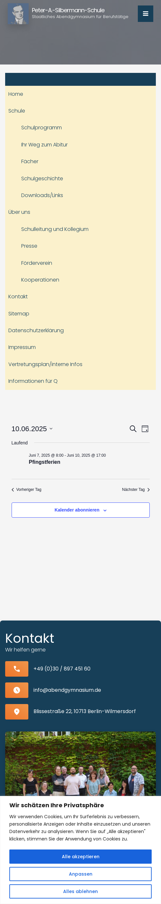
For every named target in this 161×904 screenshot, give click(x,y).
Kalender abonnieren (76, 509)
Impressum (22, 347)
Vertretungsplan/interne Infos (45, 364)
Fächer (29, 161)
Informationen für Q (33, 381)
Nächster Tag (135, 489)
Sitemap (18, 313)
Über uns (19, 212)
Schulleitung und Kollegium (55, 229)
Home (15, 94)
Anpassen (80, 874)
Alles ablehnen (80, 891)
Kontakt (18, 296)
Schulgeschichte (42, 178)
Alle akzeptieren (80, 856)
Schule (16, 110)
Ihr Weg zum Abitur (44, 144)
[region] (80, 850)
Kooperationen (40, 279)
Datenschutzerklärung (36, 330)
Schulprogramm (41, 127)
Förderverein (36, 263)
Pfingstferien (45, 462)
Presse (29, 246)
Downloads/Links (42, 195)
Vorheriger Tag (27, 489)
